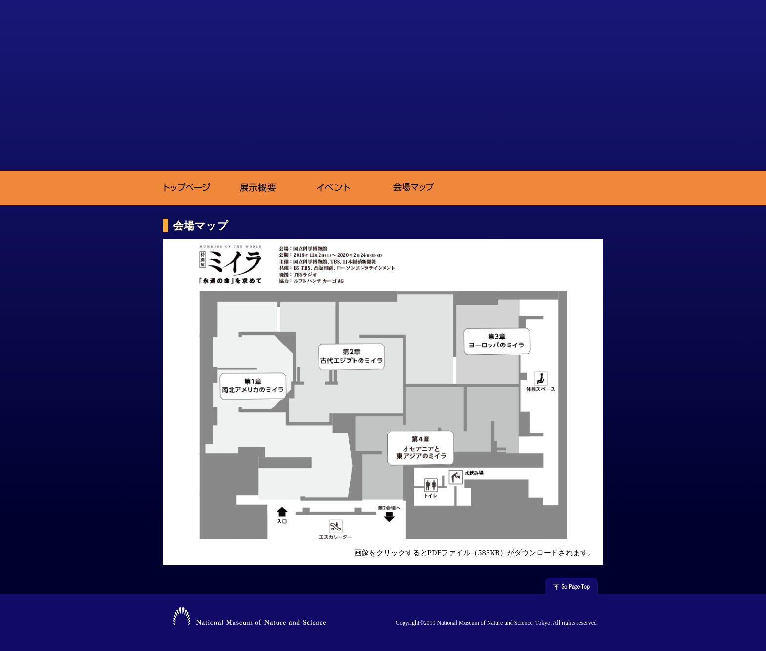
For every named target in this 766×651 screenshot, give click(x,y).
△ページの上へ (571, 586)
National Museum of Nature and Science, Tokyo (250, 617)
